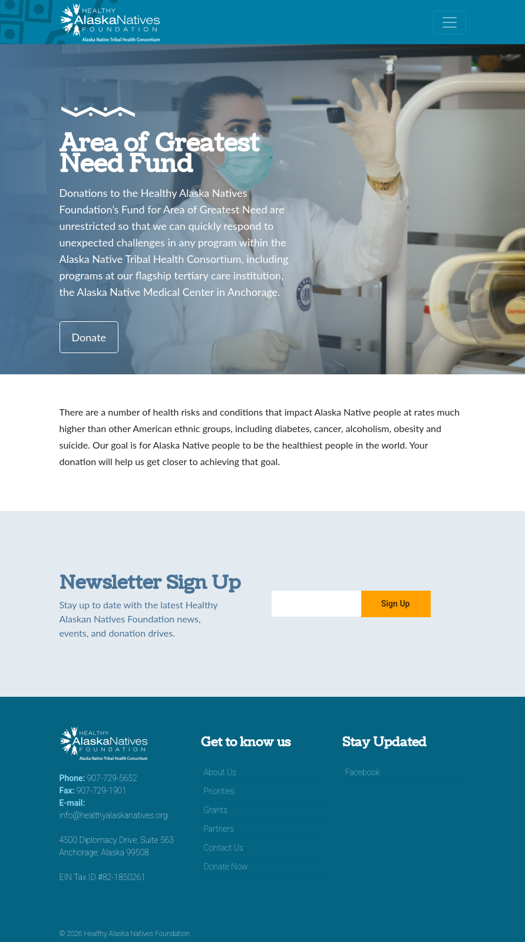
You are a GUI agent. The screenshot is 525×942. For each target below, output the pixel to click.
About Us (220, 772)
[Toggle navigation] (449, 22)
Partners (219, 829)
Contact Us (223, 847)
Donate (89, 337)
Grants (215, 810)
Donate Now (226, 866)
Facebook (362, 772)
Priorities (219, 791)
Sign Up (395, 603)
